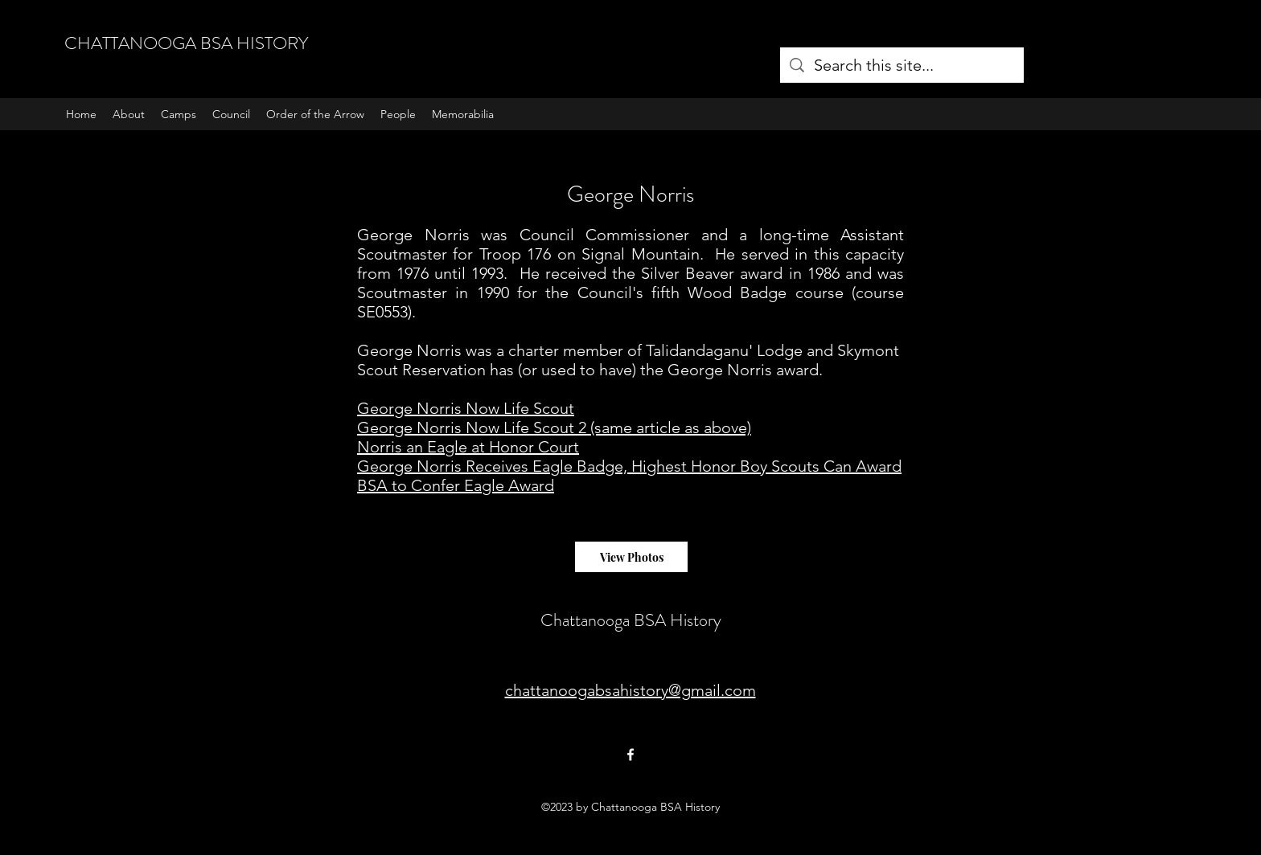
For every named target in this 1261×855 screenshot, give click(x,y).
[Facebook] (630, 755)
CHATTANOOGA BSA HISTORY (186, 43)
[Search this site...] (902, 65)
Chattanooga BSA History (630, 620)
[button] (178, 114)
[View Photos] (631, 557)
